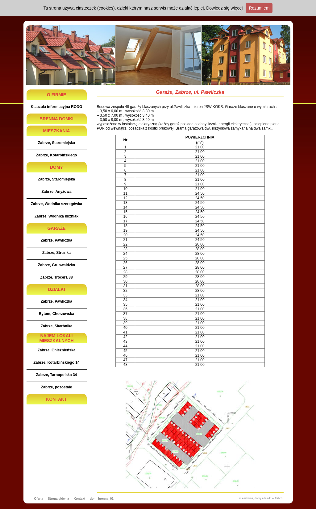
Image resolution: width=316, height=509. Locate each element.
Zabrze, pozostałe (56, 387)
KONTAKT (56, 399)
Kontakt (79, 498)
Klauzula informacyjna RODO (56, 107)
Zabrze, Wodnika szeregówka (56, 204)
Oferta (38, 498)
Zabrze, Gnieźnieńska (57, 350)
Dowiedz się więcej (224, 8)
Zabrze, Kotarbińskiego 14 (56, 362)
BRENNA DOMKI (56, 118)
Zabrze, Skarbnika (57, 326)
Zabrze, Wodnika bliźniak (56, 216)
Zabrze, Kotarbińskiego (56, 155)
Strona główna (58, 498)
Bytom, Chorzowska (56, 314)
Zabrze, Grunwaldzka (56, 265)
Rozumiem (259, 8)
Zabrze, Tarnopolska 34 (56, 375)
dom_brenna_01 (102, 498)
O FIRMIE (56, 94)
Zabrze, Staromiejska (56, 143)
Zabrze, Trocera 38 (56, 277)
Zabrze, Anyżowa (57, 191)
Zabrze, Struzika (56, 252)
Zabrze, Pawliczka (56, 240)
